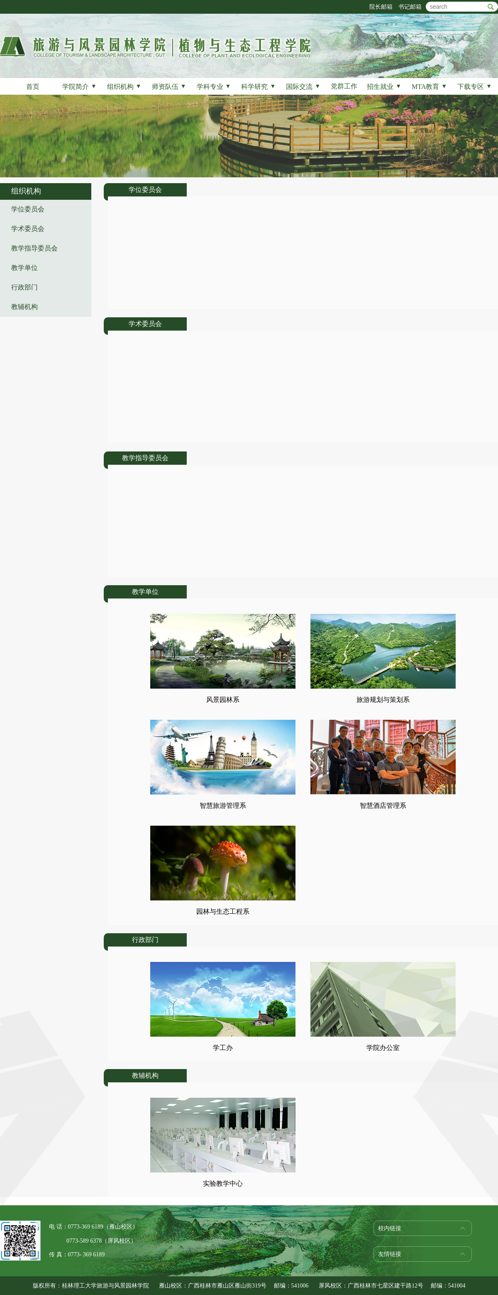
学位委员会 (27, 209)
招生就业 (384, 86)
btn (491, 7)
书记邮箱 (410, 7)
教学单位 (24, 267)
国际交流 (303, 86)
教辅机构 (24, 306)
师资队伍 (169, 86)
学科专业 (214, 86)
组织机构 (124, 86)
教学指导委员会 (34, 248)
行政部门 (24, 287)
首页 (32, 86)
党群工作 (344, 86)
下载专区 (474, 86)
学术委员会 (27, 228)
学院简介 (79, 86)
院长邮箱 (381, 7)
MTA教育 (429, 86)
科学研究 (258, 86)
